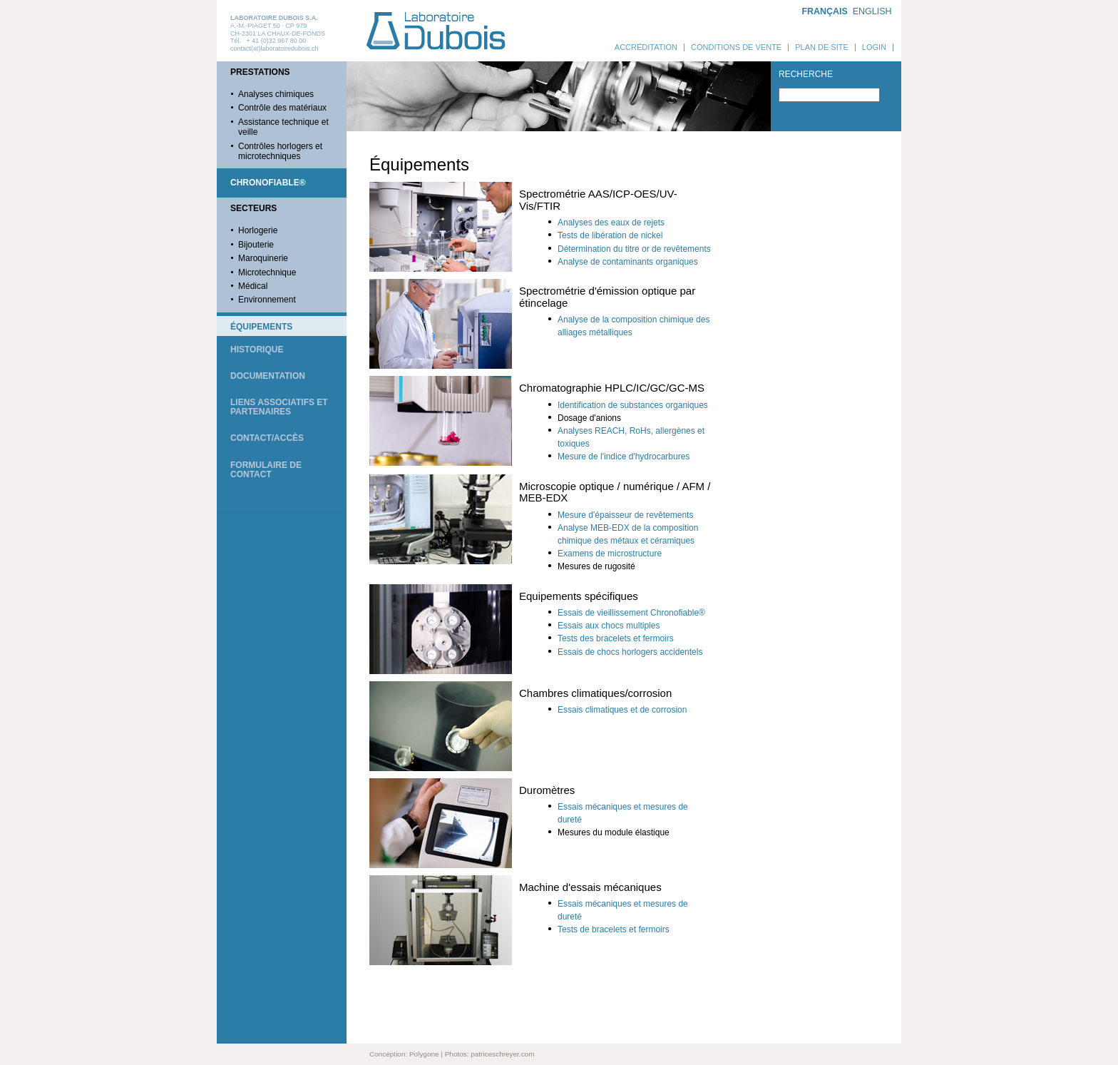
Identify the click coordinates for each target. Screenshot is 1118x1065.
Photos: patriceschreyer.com (490, 1054)
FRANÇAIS (824, 11)
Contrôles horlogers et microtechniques (280, 151)
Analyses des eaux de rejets (611, 223)
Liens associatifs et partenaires (279, 407)
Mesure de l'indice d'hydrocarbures (623, 457)
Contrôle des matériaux (282, 108)
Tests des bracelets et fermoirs (616, 638)
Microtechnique (267, 272)
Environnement (267, 300)
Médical (252, 286)
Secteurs (253, 208)
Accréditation (646, 47)
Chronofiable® (268, 183)
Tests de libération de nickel (610, 235)
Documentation (267, 376)
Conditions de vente (736, 47)
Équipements (261, 327)
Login (874, 47)
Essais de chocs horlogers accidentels (630, 652)
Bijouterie (256, 245)
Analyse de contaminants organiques (628, 262)
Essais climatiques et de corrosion (622, 710)
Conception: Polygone (404, 1054)
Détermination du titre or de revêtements (634, 249)
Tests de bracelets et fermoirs (614, 929)
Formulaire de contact (266, 469)
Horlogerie (257, 230)
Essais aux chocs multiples (609, 626)
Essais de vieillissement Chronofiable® (631, 613)
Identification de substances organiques (633, 405)
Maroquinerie (263, 258)
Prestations (260, 72)
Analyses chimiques (276, 94)
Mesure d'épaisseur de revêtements (625, 515)
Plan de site (821, 47)
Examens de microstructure (610, 554)
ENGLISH (872, 11)
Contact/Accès (267, 438)
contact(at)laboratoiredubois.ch (274, 48)
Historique (256, 350)
